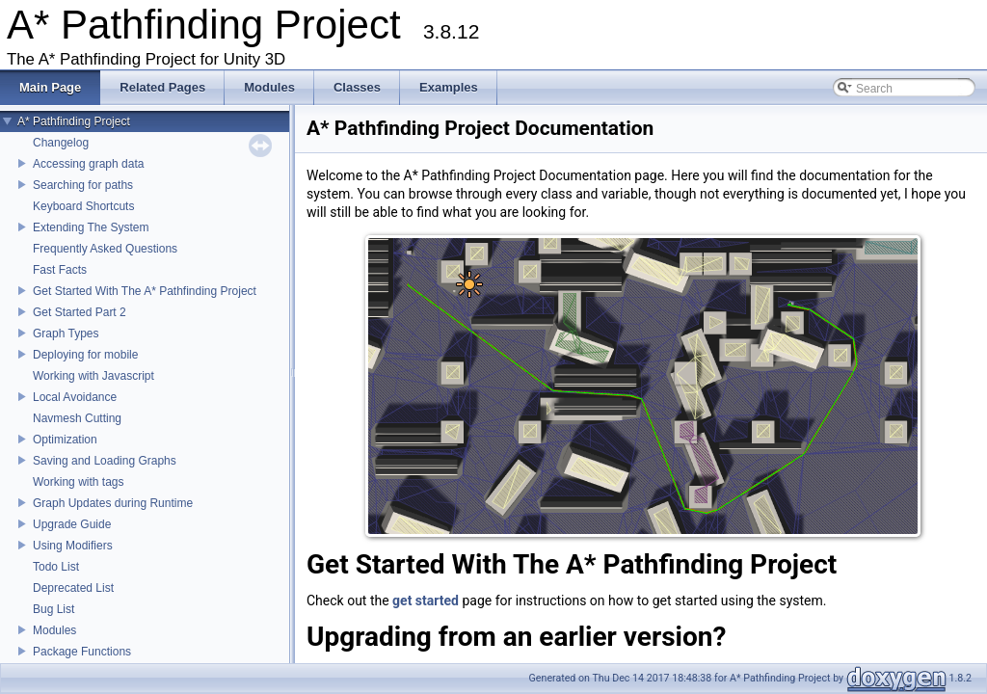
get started (427, 600)
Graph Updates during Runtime (113, 503)
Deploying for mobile (85, 354)
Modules (54, 630)
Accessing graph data (88, 164)
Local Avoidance (75, 397)
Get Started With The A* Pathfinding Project (144, 291)
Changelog (61, 142)
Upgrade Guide (72, 524)
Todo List (56, 567)
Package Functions (82, 651)
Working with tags (78, 482)
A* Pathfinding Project (73, 121)
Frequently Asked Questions (105, 248)
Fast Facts (60, 270)
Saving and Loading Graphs (104, 460)
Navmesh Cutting (77, 418)
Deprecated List (73, 588)
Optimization (65, 439)
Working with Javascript (93, 376)
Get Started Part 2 (79, 312)
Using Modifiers (73, 545)
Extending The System (91, 227)
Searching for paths (83, 185)
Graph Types (65, 333)
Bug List (53, 609)
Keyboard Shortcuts (83, 206)
